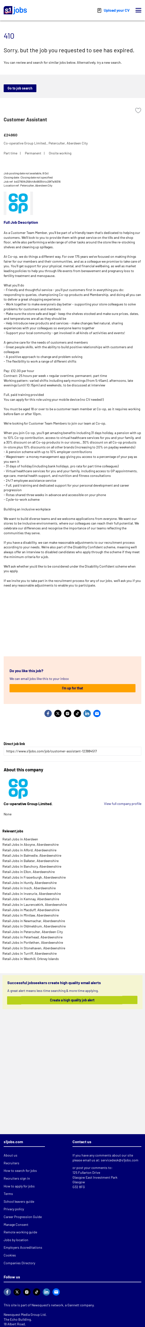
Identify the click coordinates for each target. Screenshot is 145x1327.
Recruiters (11, 1163)
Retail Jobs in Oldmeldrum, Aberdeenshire (34, 926)
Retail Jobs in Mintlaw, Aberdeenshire (30, 915)
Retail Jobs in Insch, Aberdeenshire (29, 888)
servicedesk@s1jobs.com (119, 1160)
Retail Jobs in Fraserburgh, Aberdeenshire (34, 877)
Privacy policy (14, 1209)
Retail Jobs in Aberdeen (20, 839)
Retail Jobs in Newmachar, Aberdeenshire (33, 921)
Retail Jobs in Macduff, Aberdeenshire (30, 910)
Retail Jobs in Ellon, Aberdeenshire (28, 872)
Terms (8, 1194)
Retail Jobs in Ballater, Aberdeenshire (30, 861)
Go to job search (20, 88)
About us (10, 1155)
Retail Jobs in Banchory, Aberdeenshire (31, 866)
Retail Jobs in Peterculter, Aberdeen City (32, 932)
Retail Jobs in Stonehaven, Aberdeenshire (33, 948)
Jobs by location (16, 1240)
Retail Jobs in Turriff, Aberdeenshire (29, 953)
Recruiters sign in (17, 1178)
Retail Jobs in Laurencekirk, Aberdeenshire (34, 904)
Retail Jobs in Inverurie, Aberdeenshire (31, 893)
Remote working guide (20, 1232)
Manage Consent (16, 1224)
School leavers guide (19, 1201)
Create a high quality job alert (72, 1000)
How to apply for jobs (19, 1186)
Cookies (10, 1255)
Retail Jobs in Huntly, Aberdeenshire (29, 883)
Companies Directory (19, 1263)
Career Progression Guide (23, 1217)
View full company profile (122, 804)
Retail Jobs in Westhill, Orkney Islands (30, 959)
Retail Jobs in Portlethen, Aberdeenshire (32, 942)
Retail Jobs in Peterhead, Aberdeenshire (32, 937)
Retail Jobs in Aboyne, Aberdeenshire (30, 844)
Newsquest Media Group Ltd (25, 1314)
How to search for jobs (20, 1170)
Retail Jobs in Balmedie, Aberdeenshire (31, 855)
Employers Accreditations (23, 1247)
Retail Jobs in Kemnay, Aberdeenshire (30, 899)
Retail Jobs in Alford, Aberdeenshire (29, 850)
